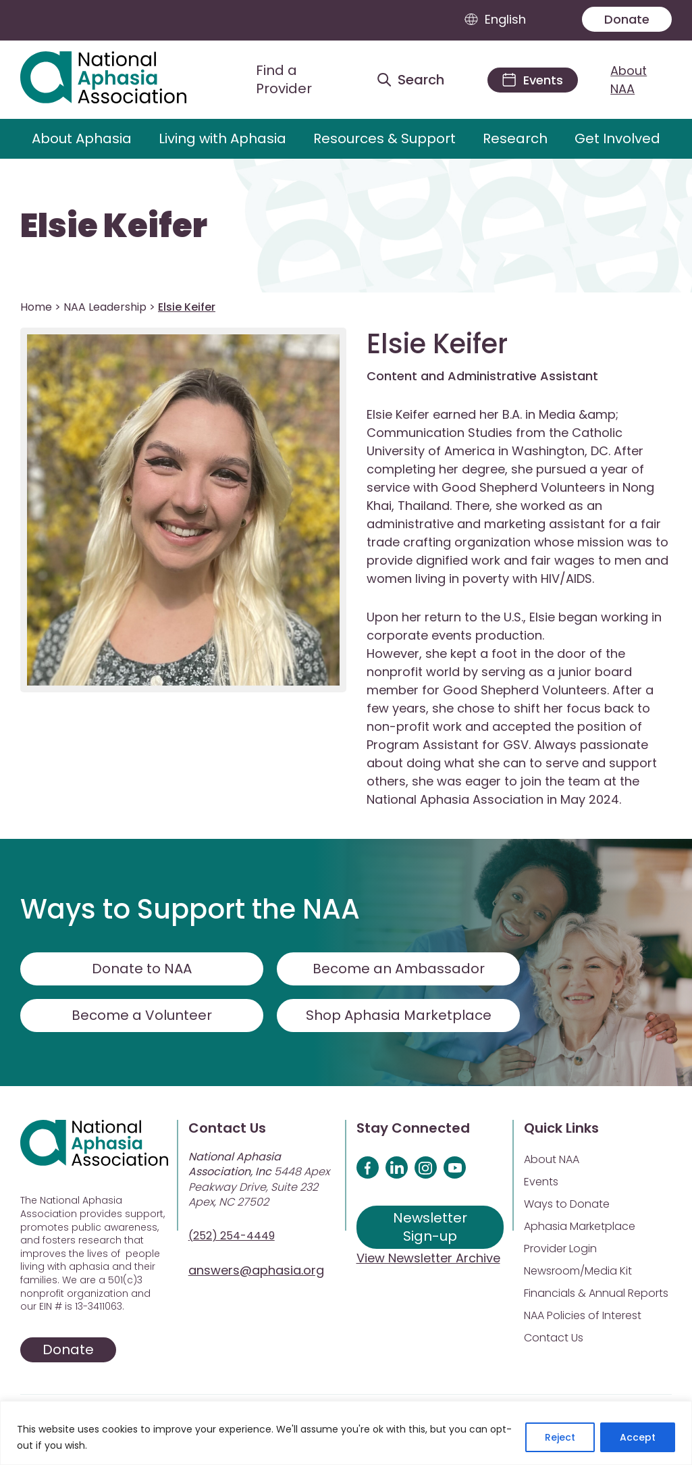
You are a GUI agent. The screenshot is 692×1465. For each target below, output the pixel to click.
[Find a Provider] (290, 79)
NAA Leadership (105, 307)
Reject (560, 1437)
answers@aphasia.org (256, 1270)
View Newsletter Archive (428, 1258)
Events (541, 1181)
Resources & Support (384, 138)
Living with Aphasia (222, 138)
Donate (626, 19)
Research (515, 138)
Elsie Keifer (113, 226)
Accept (638, 1437)
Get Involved (617, 138)
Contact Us (553, 1337)
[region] (346, 1433)
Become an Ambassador (399, 968)
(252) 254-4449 (231, 1235)
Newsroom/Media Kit (578, 1271)
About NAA (628, 79)
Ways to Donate (567, 1204)
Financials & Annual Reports (596, 1293)
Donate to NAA (142, 968)
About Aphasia (82, 138)
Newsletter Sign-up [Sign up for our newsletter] (430, 1226)
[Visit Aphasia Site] (118, 79)
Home (36, 307)
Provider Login (560, 1248)
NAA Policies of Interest (582, 1315)
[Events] (532, 80)
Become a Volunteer (142, 1015)
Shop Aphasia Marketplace (398, 1015)
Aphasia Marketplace (579, 1226)
